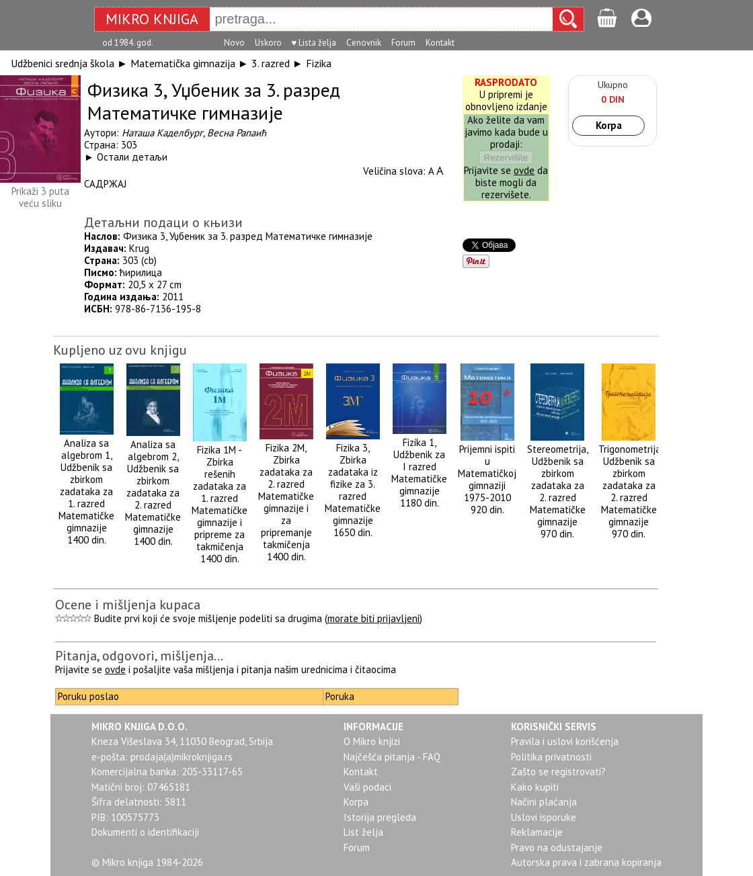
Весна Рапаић (236, 132)
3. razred (270, 63)
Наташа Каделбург (162, 132)
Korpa (609, 125)
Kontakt (440, 42)
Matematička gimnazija (182, 63)
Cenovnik (363, 42)
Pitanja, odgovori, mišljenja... (139, 655)
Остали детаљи (132, 156)
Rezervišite (506, 157)
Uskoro (268, 42)
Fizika (318, 63)
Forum (403, 42)
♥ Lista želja (314, 42)
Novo (234, 42)
